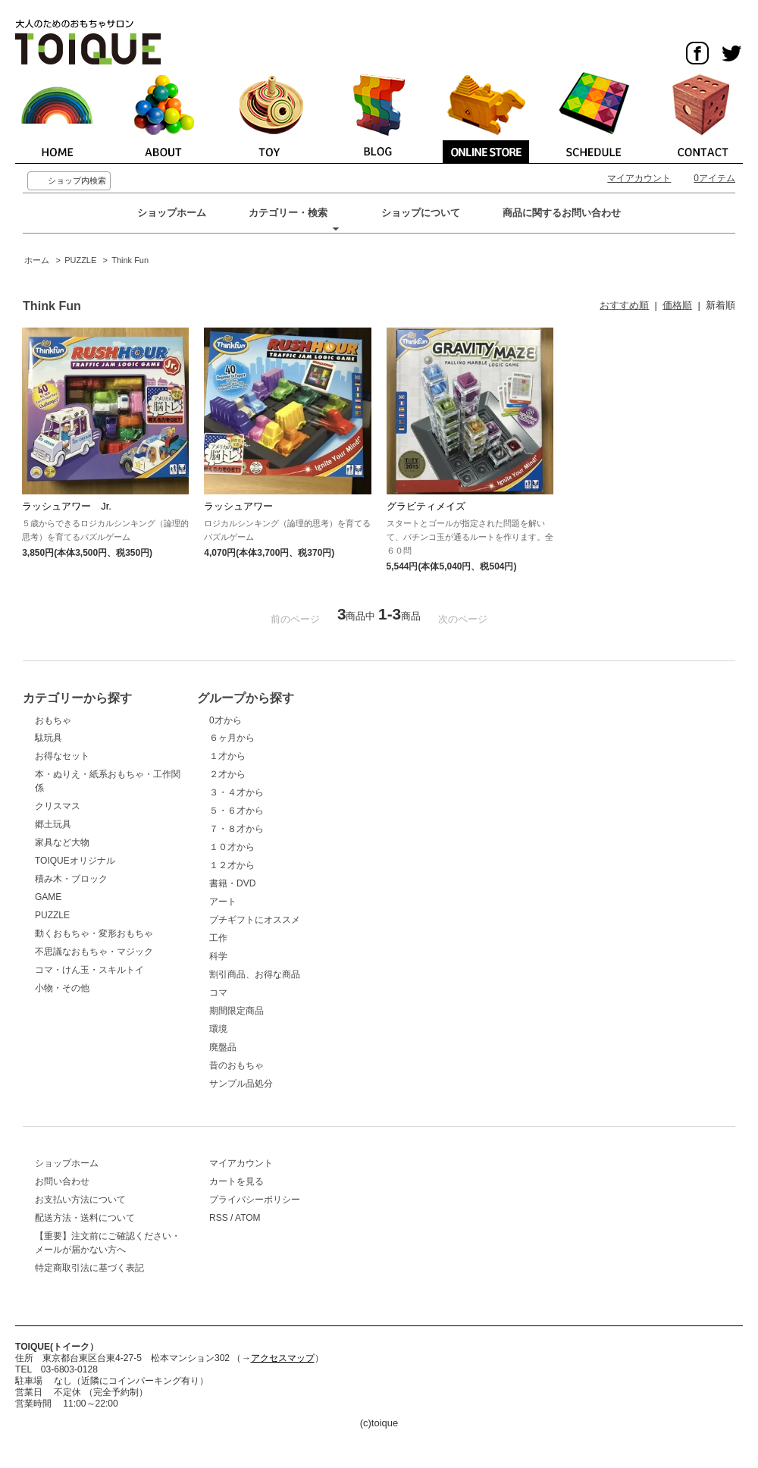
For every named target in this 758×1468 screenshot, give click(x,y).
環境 (218, 1029)
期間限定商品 (236, 1010)
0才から (225, 720)
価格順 (677, 305)
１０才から (232, 847)
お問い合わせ (62, 1181)
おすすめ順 (624, 305)
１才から (227, 756)
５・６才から (236, 810)
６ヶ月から (232, 737)
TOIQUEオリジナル (75, 860)
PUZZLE (80, 260)
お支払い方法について (80, 1199)
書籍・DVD (232, 883)
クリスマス (57, 806)
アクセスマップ (283, 1358)
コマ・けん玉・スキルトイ (89, 970)
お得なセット (62, 756)
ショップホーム (171, 212)
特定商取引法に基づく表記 (89, 1268)
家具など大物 (62, 842)
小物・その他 (62, 988)
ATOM (248, 1217)
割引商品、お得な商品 (254, 974)
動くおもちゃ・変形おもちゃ (94, 933)
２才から (227, 774)
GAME (48, 897)
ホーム (36, 260)
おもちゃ (53, 720)
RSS (218, 1217)
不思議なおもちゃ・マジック (94, 951)
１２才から (232, 865)
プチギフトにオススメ (254, 919)
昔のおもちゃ (236, 1065)
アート (222, 901)
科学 (218, 956)
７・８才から (236, 828)
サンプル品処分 (241, 1083)
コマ (218, 992)
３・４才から (236, 792)
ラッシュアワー (238, 506)
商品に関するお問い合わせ (562, 212)
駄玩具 (48, 737)
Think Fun (130, 260)
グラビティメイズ (426, 506)
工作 (218, 938)
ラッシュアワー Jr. (66, 506)
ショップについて (420, 212)
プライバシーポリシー (254, 1199)
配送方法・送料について (85, 1217)
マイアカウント (639, 178)
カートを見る (236, 1181)
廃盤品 (222, 1047)
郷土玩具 (53, 824)
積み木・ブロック (71, 879)
